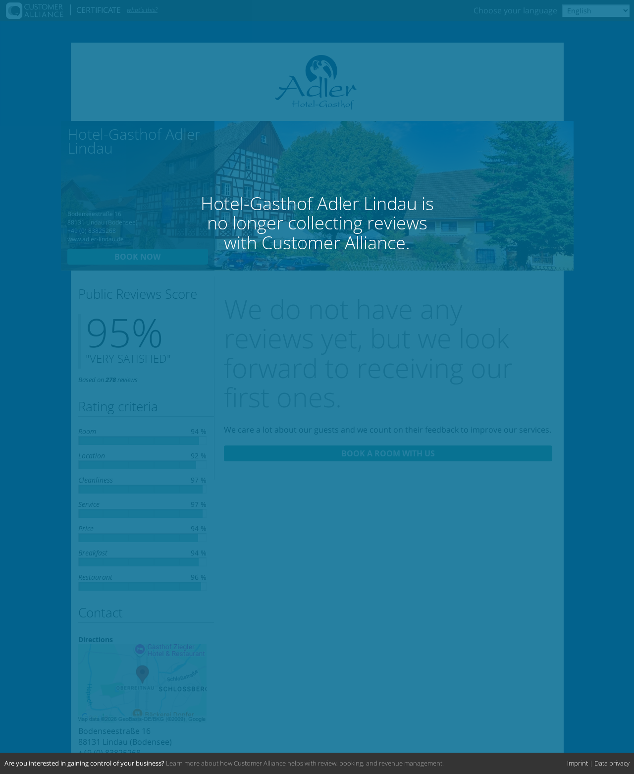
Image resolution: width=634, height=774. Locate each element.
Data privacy (612, 763)
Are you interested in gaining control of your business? (84, 763)
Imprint (577, 763)
